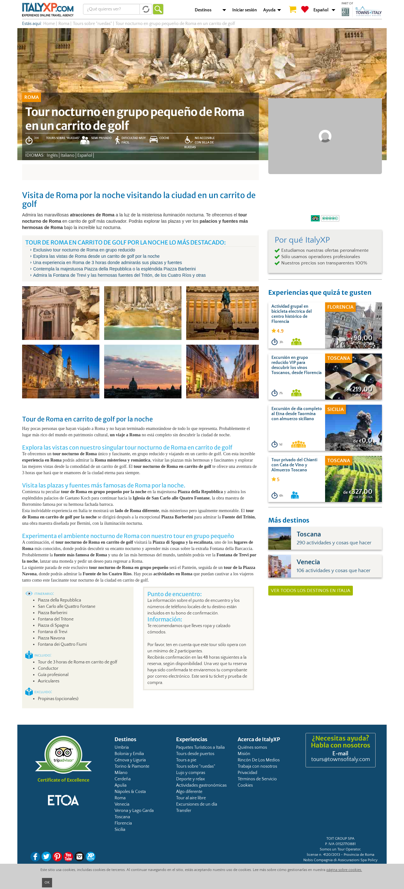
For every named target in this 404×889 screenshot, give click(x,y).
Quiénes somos (252, 747)
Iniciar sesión (244, 10)
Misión (244, 753)
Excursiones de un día (196, 804)
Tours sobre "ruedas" (195, 766)
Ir (158, 9)
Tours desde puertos (195, 753)
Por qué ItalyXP (302, 240)
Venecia (122, 804)
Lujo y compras (190, 772)
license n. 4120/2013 (323, 855)
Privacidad (247, 772)
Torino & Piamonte (132, 766)
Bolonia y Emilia (129, 753)
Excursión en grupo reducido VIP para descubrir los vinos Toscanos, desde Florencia (296, 365)
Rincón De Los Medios (259, 760)
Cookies (245, 785)
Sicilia (120, 829)
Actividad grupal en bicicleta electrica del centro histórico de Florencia (291, 314)
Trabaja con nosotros (257, 766)
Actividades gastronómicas (201, 785)
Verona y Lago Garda (134, 810)
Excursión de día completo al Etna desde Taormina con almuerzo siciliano (296, 413)
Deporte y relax (190, 779)
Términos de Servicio (257, 779)
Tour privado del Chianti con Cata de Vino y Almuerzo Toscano (294, 465)
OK (47, 882)
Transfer (183, 810)
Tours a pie (186, 760)
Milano (121, 772)
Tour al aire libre (191, 798)
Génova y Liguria (130, 760)
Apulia (121, 785)
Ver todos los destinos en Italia (310, 590)
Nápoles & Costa (130, 791)
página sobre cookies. (344, 870)
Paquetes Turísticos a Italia (200, 747)
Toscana (122, 816)
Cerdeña (123, 779)
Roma (120, 798)
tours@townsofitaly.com (340, 759)
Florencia (123, 823)
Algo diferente (189, 791)
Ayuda (269, 10)
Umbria (122, 747)
